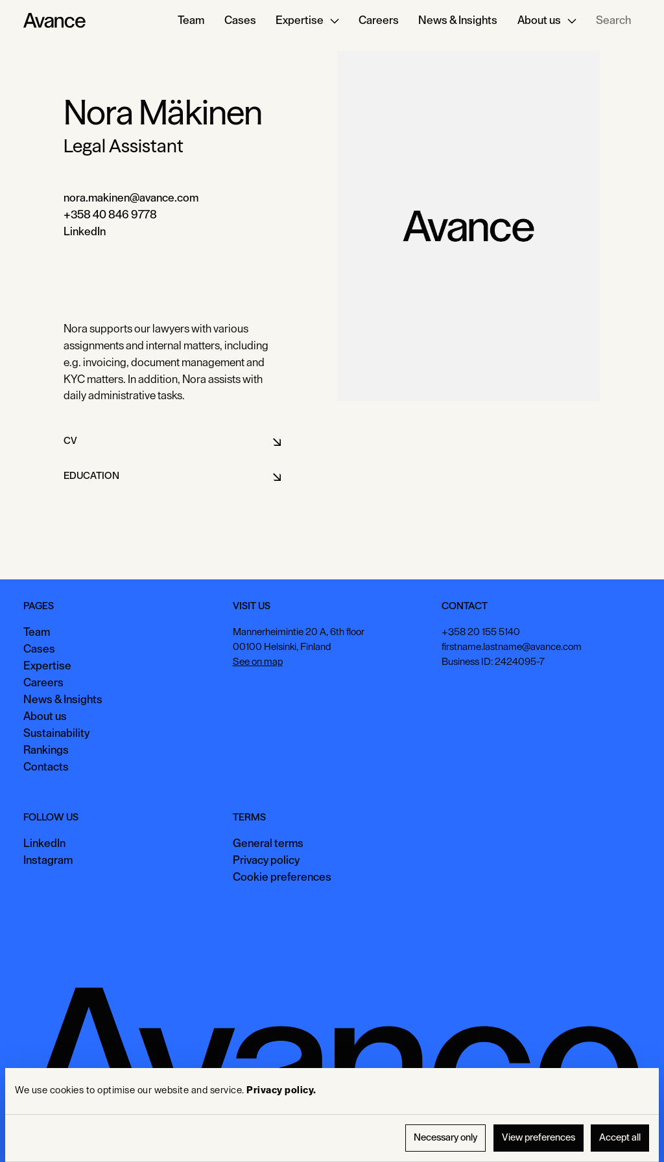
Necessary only (445, 1138)
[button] (307, 20)
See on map (258, 662)
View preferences (538, 1138)
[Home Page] (54, 20)
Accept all (620, 1138)
